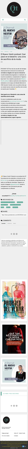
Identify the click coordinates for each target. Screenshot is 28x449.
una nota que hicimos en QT (17, 101)
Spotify (13, 195)
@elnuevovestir (15, 184)
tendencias (6, 51)
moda (11, 51)
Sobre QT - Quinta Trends (19, 433)
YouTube (17, 195)
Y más (16, 447)
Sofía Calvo (4, 180)
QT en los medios (6, 435)
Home (2, 51)
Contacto (16, 435)
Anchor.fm (23, 195)
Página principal (5, 433)
